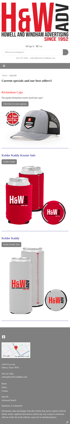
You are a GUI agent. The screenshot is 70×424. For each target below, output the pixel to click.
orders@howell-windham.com (42, 58)
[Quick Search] (32, 52)
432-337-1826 (22, 58)
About (4, 387)
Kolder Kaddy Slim (11, 244)
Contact (5, 391)
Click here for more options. (15, 104)
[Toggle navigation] (4, 66)
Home (4, 75)
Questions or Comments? (12, 406)
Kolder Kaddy (9, 162)
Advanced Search (9, 400)
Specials (5, 397)
